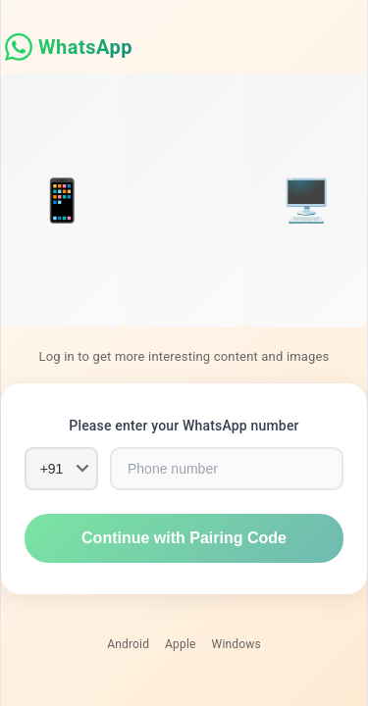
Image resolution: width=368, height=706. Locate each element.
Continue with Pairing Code (184, 538)
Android (128, 644)
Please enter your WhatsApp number (183, 425)
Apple (180, 644)
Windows (236, 644)
